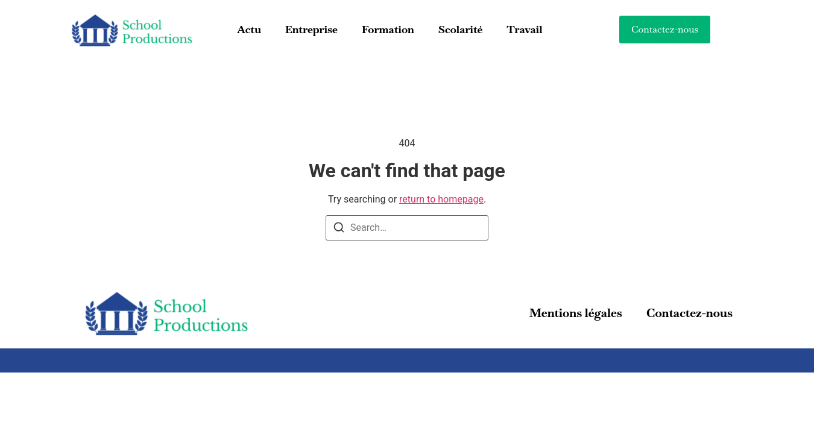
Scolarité (460, 29)
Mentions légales (575, 313)
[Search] (339, 229)
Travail (524, 29)
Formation (388, 29)
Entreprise (311, 29)
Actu (248, 29)
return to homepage (441, 199)
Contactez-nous (689, 313)
